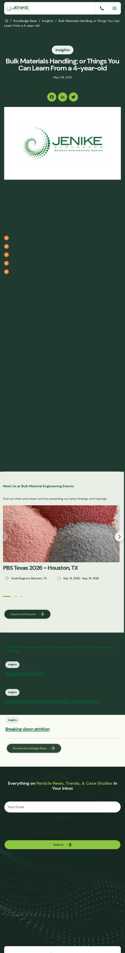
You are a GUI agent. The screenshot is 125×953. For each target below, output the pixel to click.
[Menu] (114, 8)
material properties (47, 419)
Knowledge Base (25, 21)
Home (6, 20)
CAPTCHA (62, 819)
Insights (47, 21)
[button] (2, 595)
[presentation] (35, 831)
